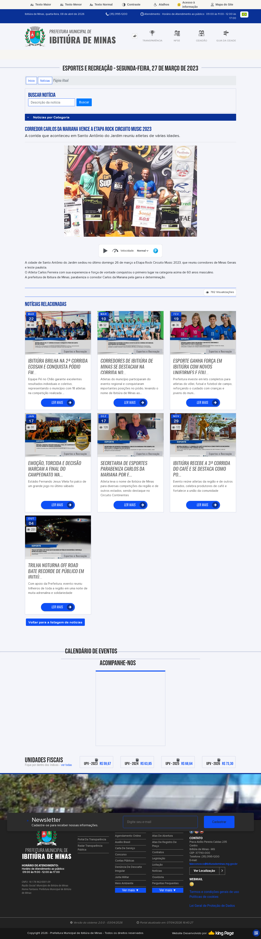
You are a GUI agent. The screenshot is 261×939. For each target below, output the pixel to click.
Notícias (45, 80)
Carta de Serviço (125, 848)
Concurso (121, 854)
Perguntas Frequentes (165, 883)
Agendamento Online (128, 836)
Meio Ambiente (124, 883)
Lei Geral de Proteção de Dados (212, 906)
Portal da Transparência (92, 839)
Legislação (158, 858)
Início (31, 80)
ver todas (66, 765)
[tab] (134, 36)
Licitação (157, 865)
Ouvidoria (158, 877)
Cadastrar (219, 822)
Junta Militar (122, 877)
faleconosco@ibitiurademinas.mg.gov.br (213, 864)
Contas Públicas (124, 860)
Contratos (158, 852)
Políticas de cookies (203, 897)
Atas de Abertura (162, 836)
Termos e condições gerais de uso (214, 892)
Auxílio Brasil (122, 842)
